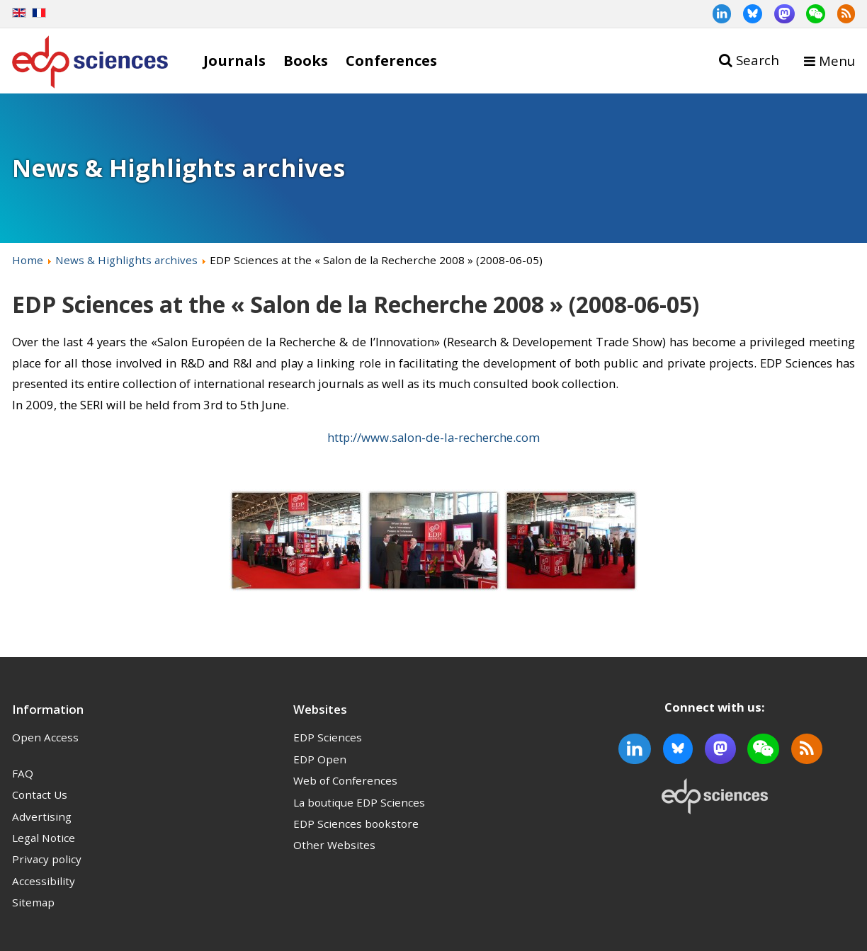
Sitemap (33, 902)
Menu (837, 60)
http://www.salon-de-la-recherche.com (433, 437)
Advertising (42, 816)
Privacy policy (46, 859)
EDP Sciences (327, 737)
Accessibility (43, 881)
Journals (234, 60)
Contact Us (39, 794)
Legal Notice (43, 838)
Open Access (45, 737)
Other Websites (334, 845)
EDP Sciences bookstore (356, 823)
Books (305, 60)
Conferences (391, 60)
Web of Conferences (345, 780)
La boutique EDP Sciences (359, 802)
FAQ (22, 773)
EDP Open (319, 759)
